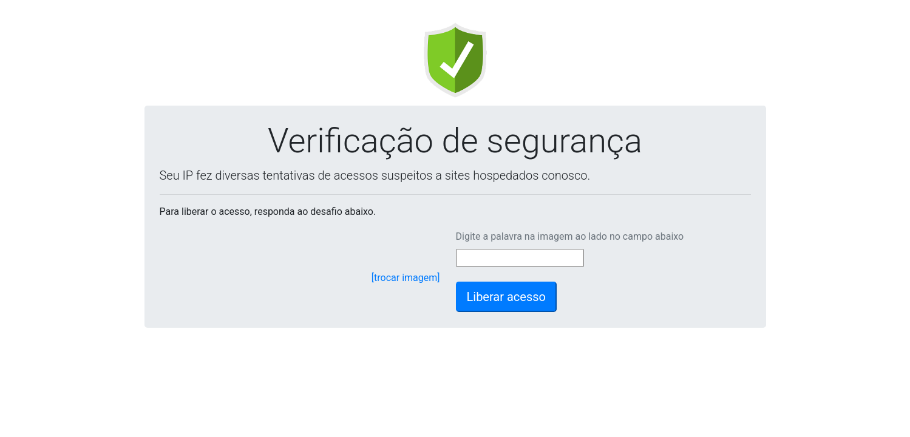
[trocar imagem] (406, 277)
